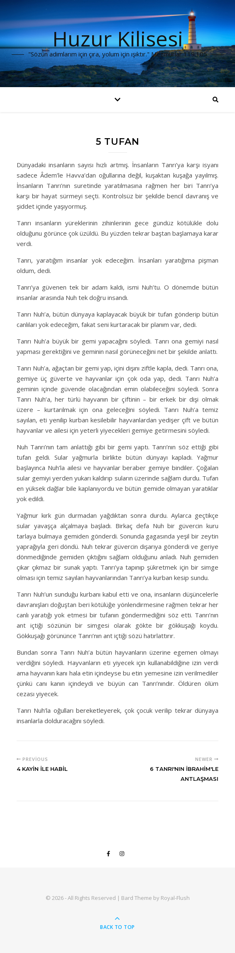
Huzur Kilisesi (117, 38)
